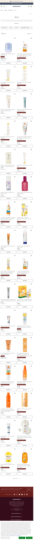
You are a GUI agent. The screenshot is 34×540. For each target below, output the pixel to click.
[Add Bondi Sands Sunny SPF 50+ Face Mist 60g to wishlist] (15, 121)
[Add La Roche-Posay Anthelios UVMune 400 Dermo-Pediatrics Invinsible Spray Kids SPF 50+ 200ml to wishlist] (15, 202)
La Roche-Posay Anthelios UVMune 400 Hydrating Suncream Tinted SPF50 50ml (24, 138)
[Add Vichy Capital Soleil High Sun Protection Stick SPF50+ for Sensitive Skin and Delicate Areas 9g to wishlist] (31, 337)
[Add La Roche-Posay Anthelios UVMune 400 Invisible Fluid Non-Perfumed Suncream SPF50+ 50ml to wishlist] (31, 38)
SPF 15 (11, 27)
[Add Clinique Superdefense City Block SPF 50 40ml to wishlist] (15, 230)
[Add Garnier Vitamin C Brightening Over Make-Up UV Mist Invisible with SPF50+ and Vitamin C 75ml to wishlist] (15, 255)
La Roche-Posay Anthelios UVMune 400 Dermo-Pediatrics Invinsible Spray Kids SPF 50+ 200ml (8, 219)
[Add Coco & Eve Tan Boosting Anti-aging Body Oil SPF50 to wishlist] (31, 177)
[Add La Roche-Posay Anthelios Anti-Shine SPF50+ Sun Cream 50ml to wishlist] (15, 366)
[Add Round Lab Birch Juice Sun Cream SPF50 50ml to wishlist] (15, 420)
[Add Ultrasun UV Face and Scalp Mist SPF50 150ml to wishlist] (31, 230)
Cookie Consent (16, 508)
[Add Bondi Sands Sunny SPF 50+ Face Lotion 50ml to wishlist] (15, 66)
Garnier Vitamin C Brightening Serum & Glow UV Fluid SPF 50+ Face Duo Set (24, 301)
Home (2, 10)
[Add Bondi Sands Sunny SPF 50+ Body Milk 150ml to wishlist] (31, 66)
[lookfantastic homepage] (17, 6)
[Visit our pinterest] (27, 494)
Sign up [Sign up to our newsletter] (29, 489)
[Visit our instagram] (19, 494)
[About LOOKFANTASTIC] (16, 520)
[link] (28, 6)
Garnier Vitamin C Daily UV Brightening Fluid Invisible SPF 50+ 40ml (24, 219)
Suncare (5, 10)
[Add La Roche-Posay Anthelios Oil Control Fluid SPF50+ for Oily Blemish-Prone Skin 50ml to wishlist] (31, 255)
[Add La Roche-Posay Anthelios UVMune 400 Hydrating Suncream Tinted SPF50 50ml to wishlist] (31, 121)
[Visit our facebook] (14, 494)
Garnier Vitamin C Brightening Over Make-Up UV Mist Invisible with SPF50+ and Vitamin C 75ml (8, 272)
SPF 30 (16, 27)
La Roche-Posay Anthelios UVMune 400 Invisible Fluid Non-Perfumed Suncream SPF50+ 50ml (24, 55)
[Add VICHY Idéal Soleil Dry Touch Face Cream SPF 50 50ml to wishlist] (15, 337)
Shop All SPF (4, 27)
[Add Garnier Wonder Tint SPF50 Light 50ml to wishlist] (15, 449)
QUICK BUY (8, 63)
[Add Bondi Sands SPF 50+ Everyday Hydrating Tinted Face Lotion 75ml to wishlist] (31, 310)
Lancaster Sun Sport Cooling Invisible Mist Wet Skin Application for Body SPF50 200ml (8, 410)
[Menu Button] (1, 6)
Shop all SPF (10, 10)
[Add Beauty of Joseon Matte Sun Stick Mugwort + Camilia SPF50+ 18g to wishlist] (15, 149)
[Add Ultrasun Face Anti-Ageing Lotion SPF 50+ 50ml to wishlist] (15, 177)
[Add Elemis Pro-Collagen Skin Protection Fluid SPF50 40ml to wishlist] (31, 94)
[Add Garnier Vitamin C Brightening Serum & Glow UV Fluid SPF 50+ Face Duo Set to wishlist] (31, 284)
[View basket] (31, 6)
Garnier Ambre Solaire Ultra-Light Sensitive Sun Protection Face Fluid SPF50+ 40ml (24, 437)
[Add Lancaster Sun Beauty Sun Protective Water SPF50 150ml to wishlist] (31, 366)
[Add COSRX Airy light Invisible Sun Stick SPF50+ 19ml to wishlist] (15, 38)
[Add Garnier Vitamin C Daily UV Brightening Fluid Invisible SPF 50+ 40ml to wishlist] (31, 202)
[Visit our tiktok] (24, 494)
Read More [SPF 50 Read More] (17, 23)
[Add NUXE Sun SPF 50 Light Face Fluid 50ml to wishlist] (31, 393)
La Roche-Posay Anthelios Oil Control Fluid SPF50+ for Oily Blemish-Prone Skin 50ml (23, 272)
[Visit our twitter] (17, 494)
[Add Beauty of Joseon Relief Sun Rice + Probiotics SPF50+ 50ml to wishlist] (15, 94)
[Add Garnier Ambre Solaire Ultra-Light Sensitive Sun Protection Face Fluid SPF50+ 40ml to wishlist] (31, 420)
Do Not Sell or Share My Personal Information (16, 510)
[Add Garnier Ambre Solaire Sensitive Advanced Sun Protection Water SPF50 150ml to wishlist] (31, 449)
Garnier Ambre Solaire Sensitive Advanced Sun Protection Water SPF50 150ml (23, 466)
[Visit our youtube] (22, 494)
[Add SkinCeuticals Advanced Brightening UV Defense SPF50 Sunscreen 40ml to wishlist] (15, 284)
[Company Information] (16, 516)
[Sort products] (30, 33)
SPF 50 (17, 17)
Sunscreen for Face (25, 27)
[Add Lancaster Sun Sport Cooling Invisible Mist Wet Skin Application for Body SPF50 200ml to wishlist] (15, 393)
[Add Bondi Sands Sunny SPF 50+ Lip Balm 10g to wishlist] (31, 149)
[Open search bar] (4, 6)
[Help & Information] (17, 513)
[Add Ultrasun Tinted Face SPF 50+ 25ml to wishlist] (15, 310)
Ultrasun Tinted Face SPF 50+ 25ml (8, 325)
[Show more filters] (4, 33)
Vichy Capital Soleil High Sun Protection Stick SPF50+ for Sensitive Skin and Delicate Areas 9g (24, 354)
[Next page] (19, 478)
